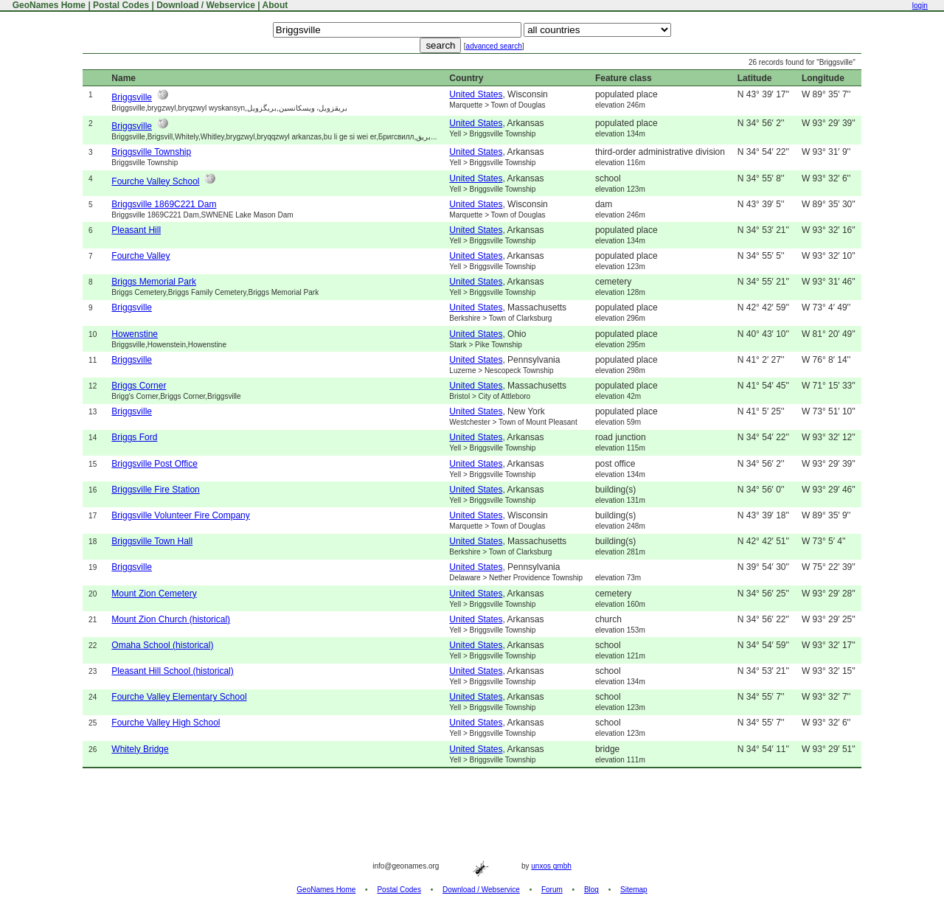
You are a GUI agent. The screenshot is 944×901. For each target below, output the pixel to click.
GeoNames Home (48, 5)
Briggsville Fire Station (155, 489)
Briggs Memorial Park (153, 281)
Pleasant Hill (136, 230)
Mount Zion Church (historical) (170, 619)
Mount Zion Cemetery (153, 593)
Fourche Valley (140, 256)
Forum (552, 890)
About (275, 5)
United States (475, 94)
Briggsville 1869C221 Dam (163, 204)
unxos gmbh (551, 866)
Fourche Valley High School (165, 722)
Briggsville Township (151, 152)
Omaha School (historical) (162, 645)
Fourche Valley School (155, 181)
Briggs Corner (138, 385)
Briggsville (131, 97)
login (920, 5)
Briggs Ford (134, 437)
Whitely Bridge (139, 749)
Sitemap (634, 890)
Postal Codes (121, 5)
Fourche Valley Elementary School (178, 697)
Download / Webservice (205, 5)
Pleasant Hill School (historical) (172, 671)
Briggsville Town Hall (151, 541)
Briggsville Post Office (154, 464)
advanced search (494, 46)
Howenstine (134, 334)
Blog (591, 890)
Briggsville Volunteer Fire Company (180, 515)
